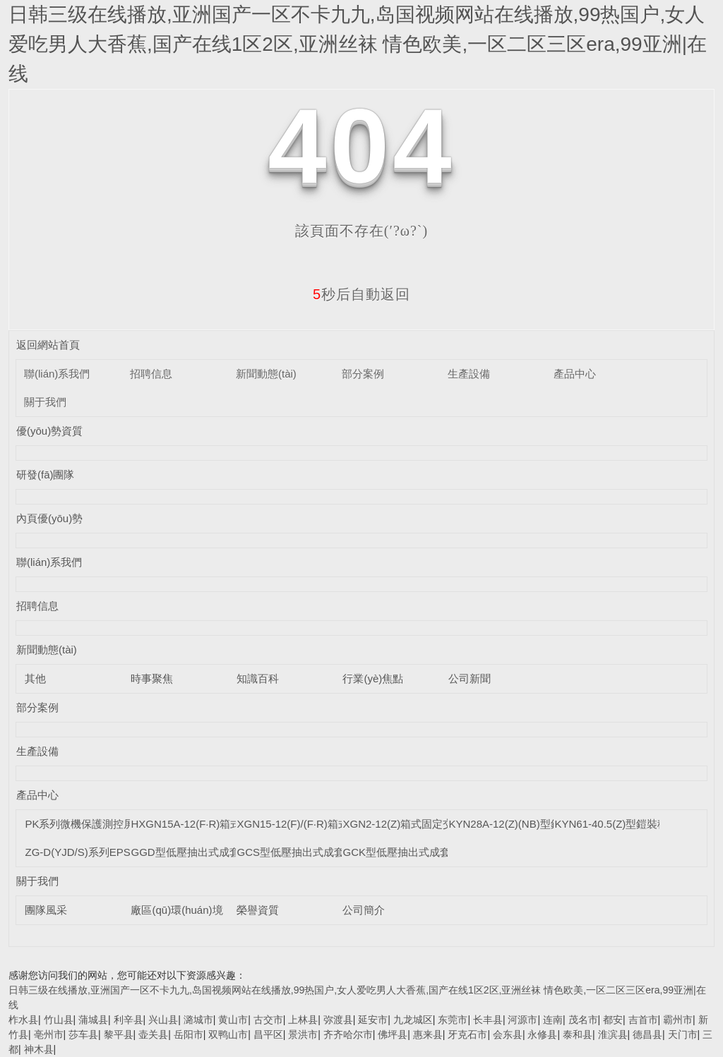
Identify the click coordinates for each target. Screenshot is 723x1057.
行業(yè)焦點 (372, 678)
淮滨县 (613, 1034)
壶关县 (153, 1034)
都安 (613, 1019)
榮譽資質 (258, 910)
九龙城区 (413, 1019)
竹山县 (58, 1019)
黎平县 (118, 1034)
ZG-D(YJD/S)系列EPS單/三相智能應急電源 (126, 852)
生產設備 (469, 374)
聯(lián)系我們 (57, 374)
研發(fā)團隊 (45, 475)
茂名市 (583, 1019)
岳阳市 (188, 1034)
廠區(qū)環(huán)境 (176, 910)
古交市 (268, 1019)
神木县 (39, 1049)
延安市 (373, 1019)
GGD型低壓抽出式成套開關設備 (206, 852)
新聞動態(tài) (266, 374)
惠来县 (428, 1034)
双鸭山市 (228, 1034)
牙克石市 (467, 1034)
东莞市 (452, 1019)
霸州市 (678, 1019)
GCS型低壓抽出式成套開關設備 (312, 852)
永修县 (542, 1034)
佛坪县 (392, 1034)
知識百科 (258, 678)
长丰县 (488, 1019)
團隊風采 (46, 910)
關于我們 (45, 402)
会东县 (507, 1034)
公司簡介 (363, 910)
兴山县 (163, 1019)
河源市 (522, 1019)
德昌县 (647, 1034)
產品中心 (575, 374)
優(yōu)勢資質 (49, 431)
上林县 (303, 1019)
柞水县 (23, 1019)
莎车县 (83, 1034)
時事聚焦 (152, 678)
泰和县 (577, 1034)
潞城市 (198, 1019)
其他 (35, 678)
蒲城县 (93, 1019)
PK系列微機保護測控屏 (79, 824)
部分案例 (363, 374)
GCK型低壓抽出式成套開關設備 (417, 852)
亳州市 (49, 1034)
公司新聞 (469, 678)
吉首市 (643, 1019)
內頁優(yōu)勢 (49, 518)
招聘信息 (151, 374)
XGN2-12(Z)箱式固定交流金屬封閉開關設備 (445, 824)
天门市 (683, 1034)
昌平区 (268, 1034)
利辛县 (128, 1019)
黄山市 (233, 1019)
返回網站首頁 (48, 345)
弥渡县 (338, 1019)
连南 (553, 1019)
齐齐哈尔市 (348, 1034)
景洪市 (303, 1034)
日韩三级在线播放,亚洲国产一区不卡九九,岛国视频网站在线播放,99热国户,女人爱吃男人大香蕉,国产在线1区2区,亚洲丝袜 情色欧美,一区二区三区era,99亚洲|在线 (357, 44)
